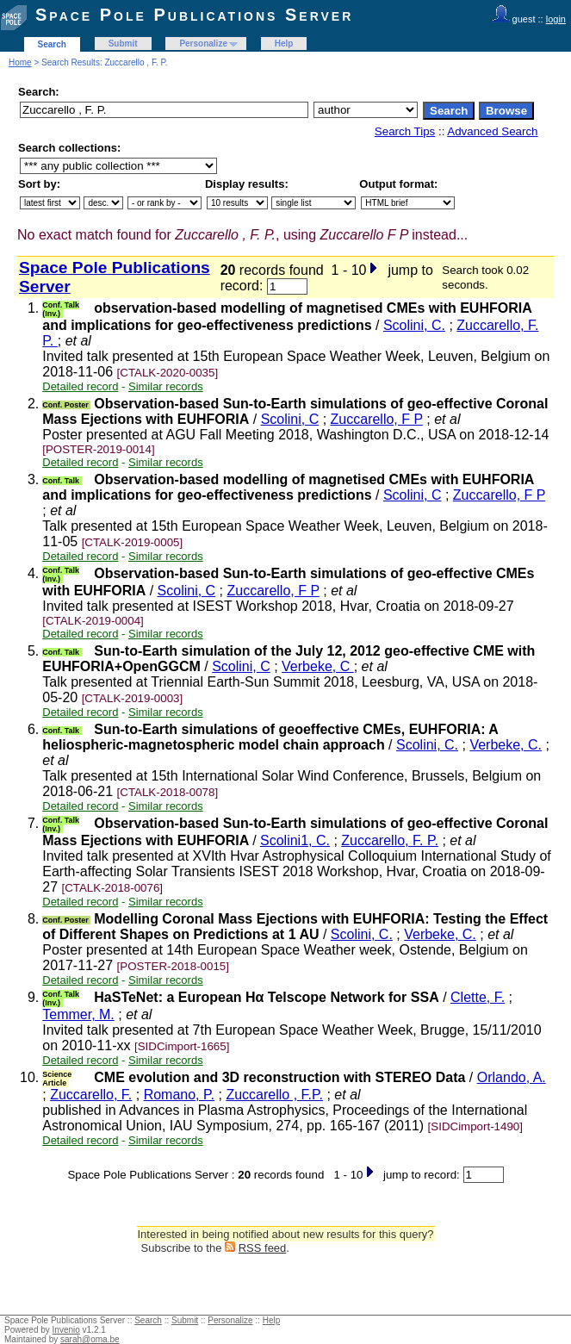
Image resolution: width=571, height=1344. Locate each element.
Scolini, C (290, 419)
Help (284, 43)
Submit (123, 43)
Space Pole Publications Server (194, 14)
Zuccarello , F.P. (274, 1094)
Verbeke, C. (505, 744)
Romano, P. (179, 1094)
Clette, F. (477, 997)
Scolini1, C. (295, 840)
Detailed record (80, 386)
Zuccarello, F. (91, 1094)
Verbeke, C (318, 666)
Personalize (203, 43)
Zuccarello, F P (377, 419)
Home (20, 62)
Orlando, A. (511, 1077)
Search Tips (405, 131)
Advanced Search (492, 131)
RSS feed (263, 1247)
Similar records (165, 386)
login (556, 19)
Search (52, 44)
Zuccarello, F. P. (389, 840)
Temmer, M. (78, 1014)
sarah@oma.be (90, 1339)
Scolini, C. (414, 325)
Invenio (66, 1330)
